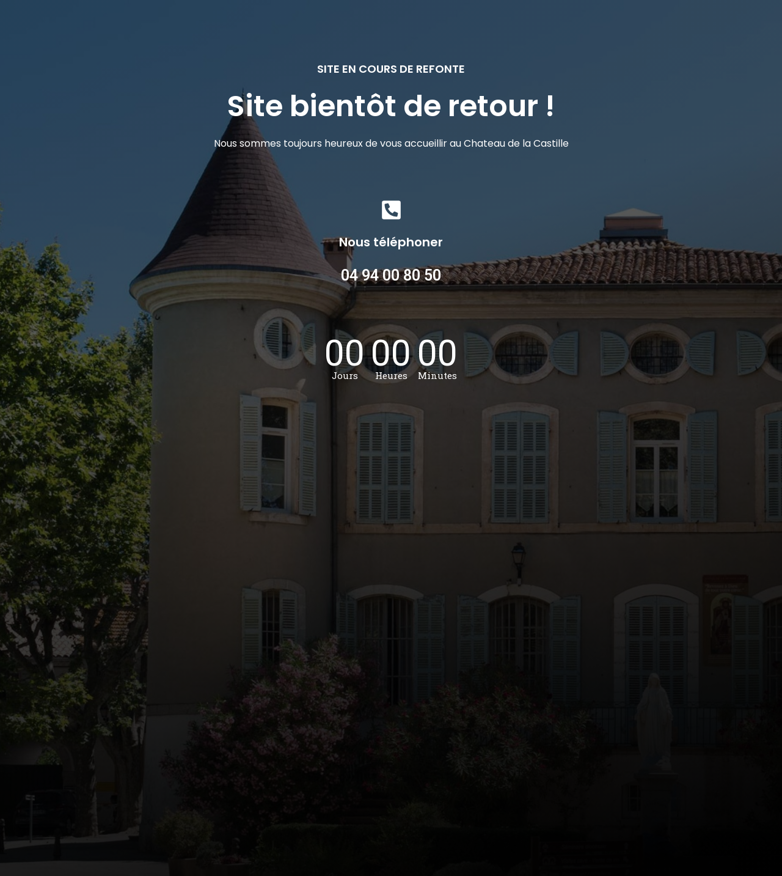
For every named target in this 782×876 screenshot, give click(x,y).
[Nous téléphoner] (391, 210)
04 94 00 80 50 (391, 275)
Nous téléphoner (391, 242)
